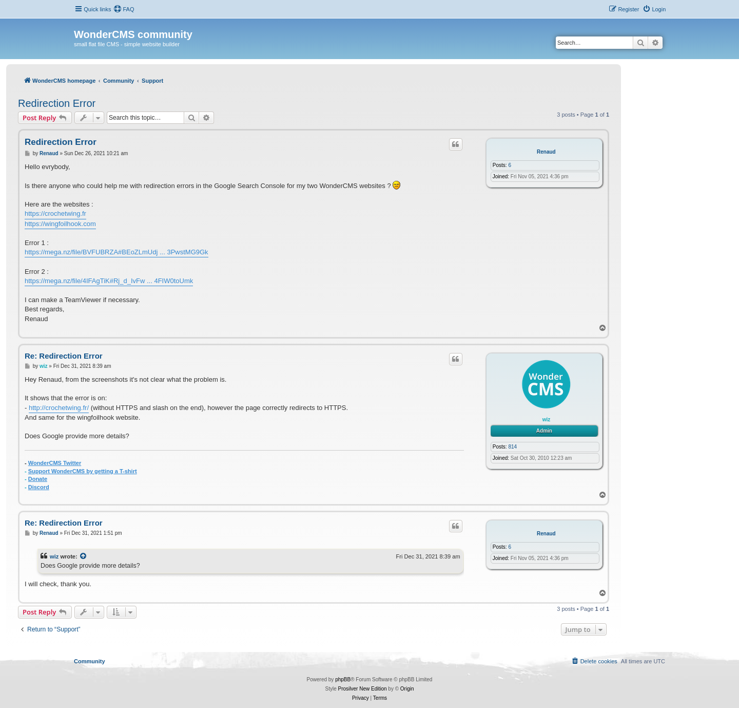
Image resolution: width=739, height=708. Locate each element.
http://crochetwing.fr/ (59, 408)
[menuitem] (123, 9)
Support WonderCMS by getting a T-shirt (82, 471)
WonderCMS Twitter (54, 463)
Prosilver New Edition (362, 689)
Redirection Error (56, 103)
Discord (38, 487)
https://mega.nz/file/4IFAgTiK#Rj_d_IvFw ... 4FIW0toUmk (109, 281)
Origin (407, 689)
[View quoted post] (83, 556)
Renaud (546, 152)
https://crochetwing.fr (55, 213)
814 (512, 447)
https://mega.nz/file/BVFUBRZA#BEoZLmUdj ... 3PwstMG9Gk (116, 252)
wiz (546, 419)
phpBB (343, 679)
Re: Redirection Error (64, 355)
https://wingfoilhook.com (60, 224)
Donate (37, 479)
